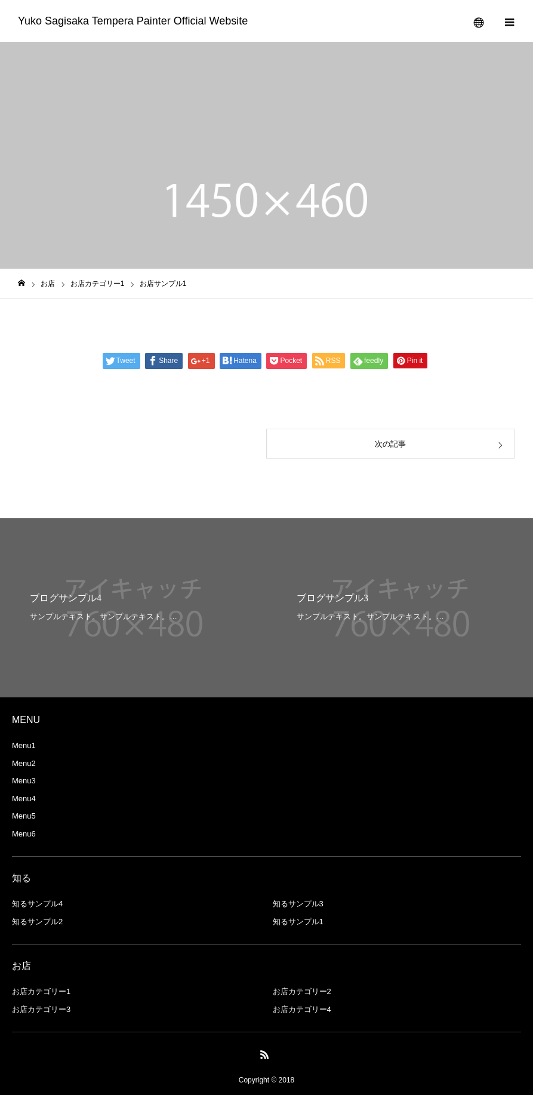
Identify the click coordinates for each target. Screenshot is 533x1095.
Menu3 (24, 780)
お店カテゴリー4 (302, 1009)
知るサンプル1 (298, 921)
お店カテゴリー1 (41, 991)
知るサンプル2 (37, 921)
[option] (133, 607)
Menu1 (24, 745)
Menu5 (24, 815)
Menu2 (24, 763)
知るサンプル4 (37, 903)
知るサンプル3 (298, 903)
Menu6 (24, 833)
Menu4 (24, 798)
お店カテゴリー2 (302, 991)
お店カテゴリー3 (41, 1009)
